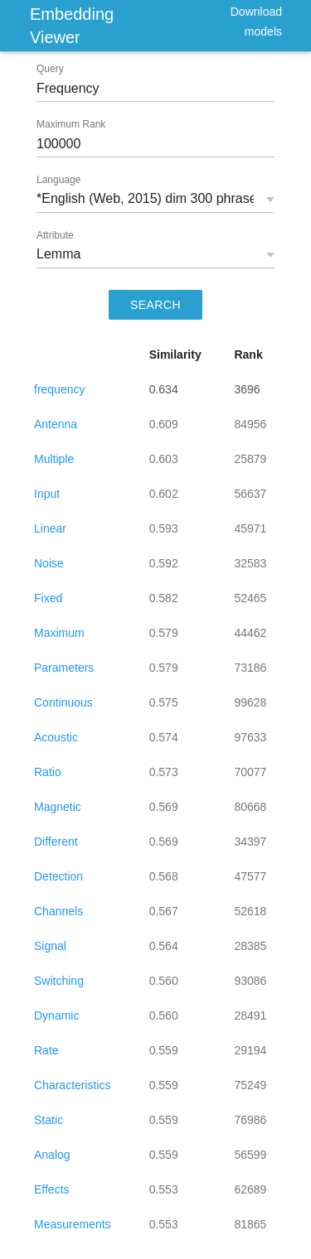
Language (58, 180)
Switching (59, 980)
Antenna (55, 424)
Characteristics (72, 1085)
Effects (52, 1189)
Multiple (54, 458)
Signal (50, 946)
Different (56, 841)
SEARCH (155, 304)
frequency (59, 389)
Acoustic (56, 737)
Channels (58, 911)
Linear (50, 528)
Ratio (47, 772)
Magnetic (57, 806)
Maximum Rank (70, 124)
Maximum (59, 632)
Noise (49, 563)
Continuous (63, 702)
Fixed (48, 598)
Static (48, 1119)
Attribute (55, 235)
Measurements (72, 1224)
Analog (52, 1154)
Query (50, 69)
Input (47, 493)
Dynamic (56, 1015)
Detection (58, 876)
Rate (46, 1050)
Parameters (64, 667)
